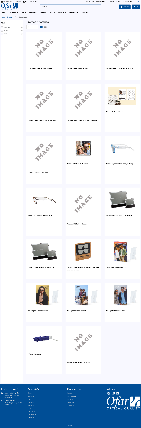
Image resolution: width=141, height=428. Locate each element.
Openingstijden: (9, 400)
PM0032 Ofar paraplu (35, 354)
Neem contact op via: (11, 393)
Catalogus (10, 17)
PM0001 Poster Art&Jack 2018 (77, 68)
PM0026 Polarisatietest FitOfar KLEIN (41, 267)
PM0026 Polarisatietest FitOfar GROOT (120, 215)
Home (3, 17)
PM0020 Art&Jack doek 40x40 (77, 164)
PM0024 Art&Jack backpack (76, 224)
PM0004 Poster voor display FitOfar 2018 (42, 120)
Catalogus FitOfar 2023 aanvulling (40, 68)
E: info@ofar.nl (127, 2)
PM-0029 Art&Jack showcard (38, 311)
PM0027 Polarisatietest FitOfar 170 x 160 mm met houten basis (83, 269)
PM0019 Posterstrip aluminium (38, 172)
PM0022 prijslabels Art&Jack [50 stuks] (119, 164)
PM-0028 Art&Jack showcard (116, 267)
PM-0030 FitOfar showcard (76, 311)
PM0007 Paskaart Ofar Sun (115, 112)
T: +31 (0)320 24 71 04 (114, 2)
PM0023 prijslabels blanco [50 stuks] (40, 216)
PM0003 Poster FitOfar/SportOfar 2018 (119, 68)
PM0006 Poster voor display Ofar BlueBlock (82, 120)
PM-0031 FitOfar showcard (115, 311)
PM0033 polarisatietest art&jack (78, 363)
